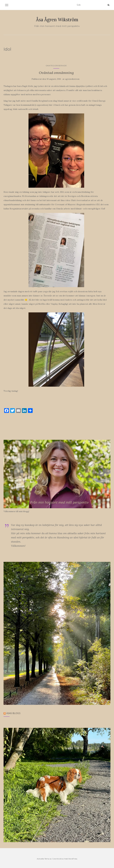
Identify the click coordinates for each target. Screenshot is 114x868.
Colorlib (55, 859)
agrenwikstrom (72, 79)
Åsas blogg (13, 713)
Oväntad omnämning (56, 72)
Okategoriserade (56, 65)
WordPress (72, 859)
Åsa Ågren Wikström (57, 19)
